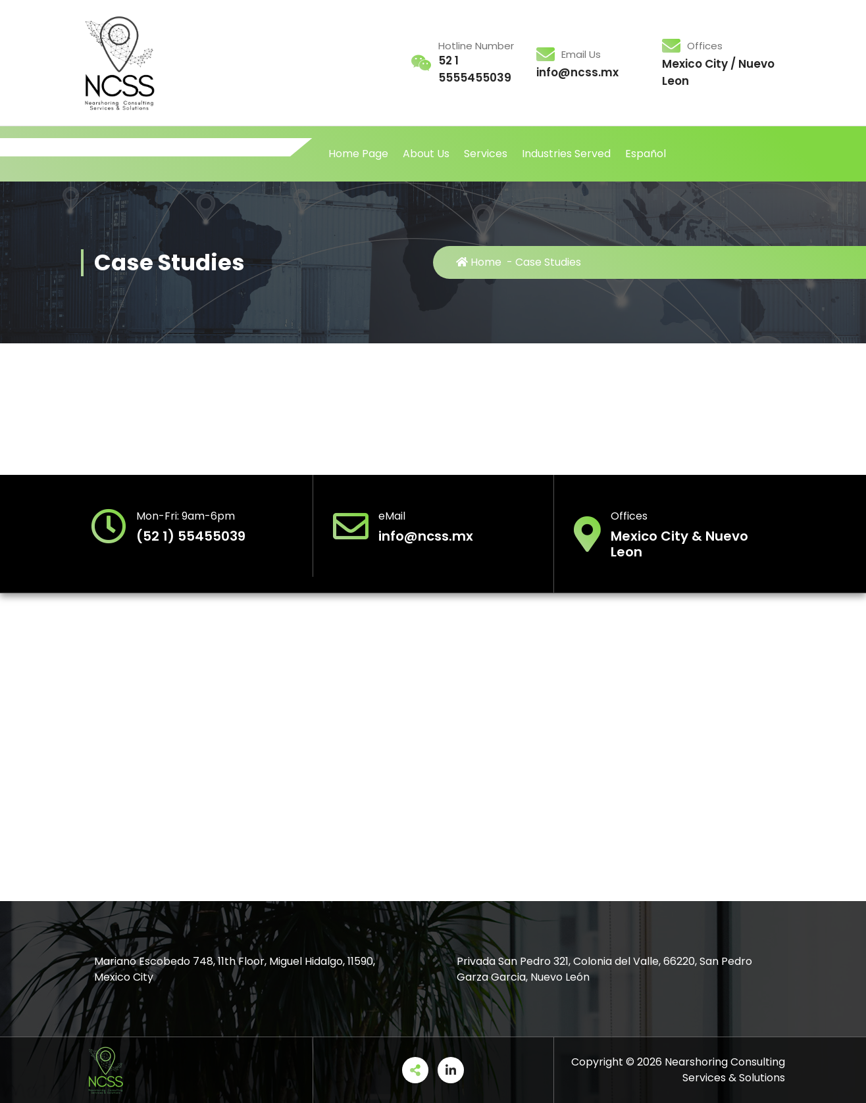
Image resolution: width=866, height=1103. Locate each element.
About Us (426, 153)
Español (645, 153)
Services (485, 153)
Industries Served (566, 153)
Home (478, 262)
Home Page (358, 153)
